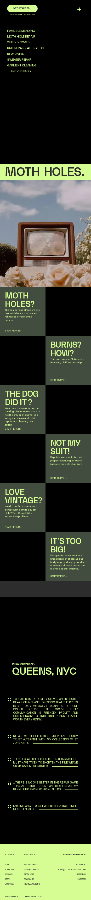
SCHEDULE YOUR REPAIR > (74, 855)
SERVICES (8, 874)
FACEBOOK (82, 879)
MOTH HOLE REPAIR (21, 36)
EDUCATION (9, 884)
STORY (7, 879)
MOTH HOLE (29, 874)
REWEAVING (15, 54)
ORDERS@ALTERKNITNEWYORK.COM (71, 869)
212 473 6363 (81, 865)
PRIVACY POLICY (11, 896)
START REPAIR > (13, 330)
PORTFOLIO (9, 869)
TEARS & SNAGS (19, 71)
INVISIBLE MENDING (21, 30)
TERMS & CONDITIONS (33, 896)
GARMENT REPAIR (31, 869)
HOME (7, 865)
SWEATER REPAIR (19, 59)
